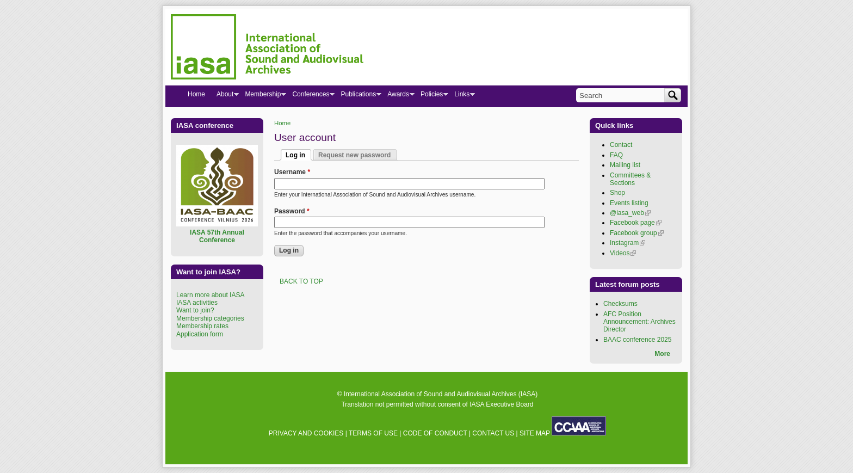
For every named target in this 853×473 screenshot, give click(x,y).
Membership (262, 96)
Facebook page (636, 222)
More (662, 354)
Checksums (620, 304)
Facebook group (637, 233)
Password (292, 211)
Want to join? (195, 310)
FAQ (616, 155)
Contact (621, 145)
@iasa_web (630, 213)
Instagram (627, 243)
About (225, 96)
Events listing (629, 203)
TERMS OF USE (373, 433)
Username (292, 172)
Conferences (310, 96)
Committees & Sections (630, 179)
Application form (199, 334)
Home (282, 123)
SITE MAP (535, 433)
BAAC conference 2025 (637, 339)
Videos (623, 253)
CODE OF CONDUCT (435, 433)
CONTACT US (493, 433)
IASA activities (197, 302)
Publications (358, 96)
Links (461, 96)
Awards (398, 96)
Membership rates (202, 326)
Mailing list (625, 165)
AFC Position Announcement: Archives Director (639, 322)
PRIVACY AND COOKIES (306, 433)
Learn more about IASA (210, 295)
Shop (617, 192)
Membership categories (210, 318)
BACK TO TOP (301, 281)
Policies (431, 96)
